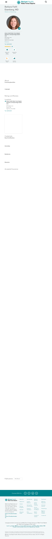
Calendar (21, 509)
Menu (6, 1)
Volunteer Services (43, 505)
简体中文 (16, 525)
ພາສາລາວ (41, 525)
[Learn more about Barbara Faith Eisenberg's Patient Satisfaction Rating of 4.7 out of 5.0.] (8, 46)
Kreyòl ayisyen (29, 525)
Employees (43, 499)
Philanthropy (44, 508)
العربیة (11, 525)
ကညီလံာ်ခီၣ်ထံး (34, 525)
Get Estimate (29, 499)
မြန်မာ (13, 525)
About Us (21, 499)
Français (21, 525)
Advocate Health (22, 512)
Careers (21, 503)
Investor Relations (29, 502)
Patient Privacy (35, 512)
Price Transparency (29, 512)
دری (19, 525)
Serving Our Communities (29, 505)
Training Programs (22, 507)
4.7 (11, 46)
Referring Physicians (43, 502)
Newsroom (22, 501)
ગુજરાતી (25, 525)
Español (8, 525)
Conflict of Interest (36, 516)
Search (45, 1)
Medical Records (36, 500)
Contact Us (43, 515)
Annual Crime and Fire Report (36, 508)
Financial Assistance (29, 509)
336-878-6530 (9, 44)
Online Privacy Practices (36, 504)
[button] (19, 28)
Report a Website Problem (43, 512)
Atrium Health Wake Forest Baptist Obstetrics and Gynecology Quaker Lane (12, 34)
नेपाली (44, 525)
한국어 (38, 525)
